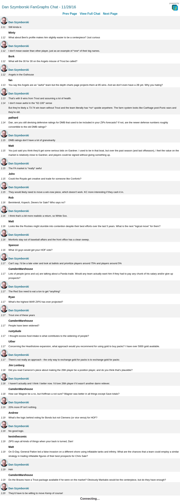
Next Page (110, 13)
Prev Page (70, 13)
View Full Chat (90, 13)
